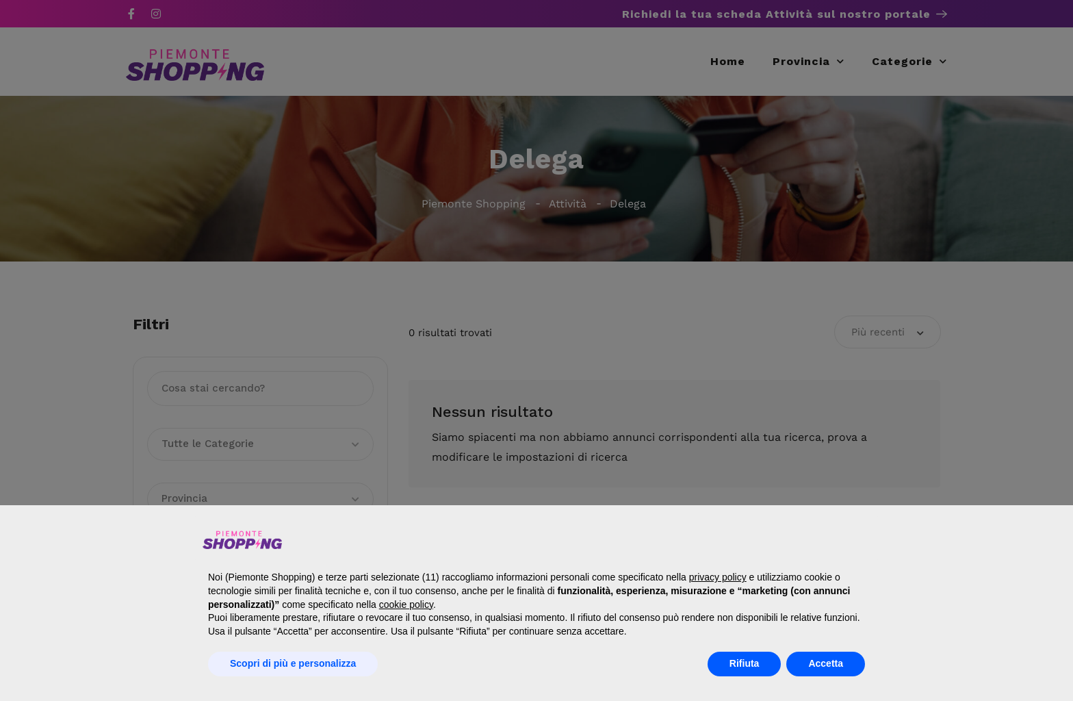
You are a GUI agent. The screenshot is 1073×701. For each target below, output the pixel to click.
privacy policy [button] (718, 577)
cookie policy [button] (406, 604)
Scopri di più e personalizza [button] (293, 663)
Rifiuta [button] (744, 663)
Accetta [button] (825, 663)
